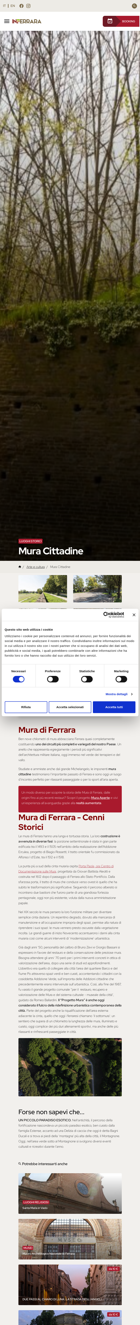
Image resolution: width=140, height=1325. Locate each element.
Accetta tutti (114, 707)
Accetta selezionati (70, 707)
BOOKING (121, 21)
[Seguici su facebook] (21, 6)
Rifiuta (26, 707)
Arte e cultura (36, 567)
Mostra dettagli (116, 694)
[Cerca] (134, 6)
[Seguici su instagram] (28, 6)
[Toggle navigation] (6, 20)
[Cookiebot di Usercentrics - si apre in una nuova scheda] (106, 615)
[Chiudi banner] (134, 614)
